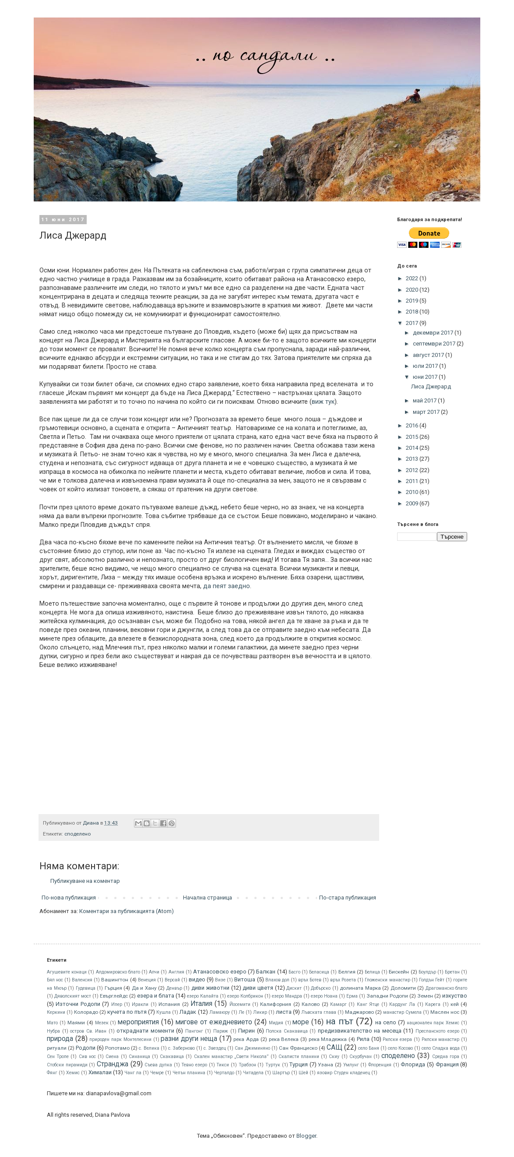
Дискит (294, 988)
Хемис (73, 1073)
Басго (294, 972)
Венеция (147, 980)
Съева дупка (158, 1065)
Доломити (403, 988)
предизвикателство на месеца (359, 1030)
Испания (169, 1004)
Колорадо (86, 1012)
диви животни (210, 987)
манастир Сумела (402, 1012)
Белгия (347, 972)
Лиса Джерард (431, 386)
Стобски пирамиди (67, 1065)
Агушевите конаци (67, 972)
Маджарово (359, 1012)
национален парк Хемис (433, 1023)
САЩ (334, 1047)
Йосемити (239, 1004)
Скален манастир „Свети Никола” (231, 1056)
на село (385, 1022)
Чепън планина (189, 1073)
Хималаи (100, 1072)
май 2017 (425, 400)
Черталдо (224, 1073)
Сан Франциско (298, 1048)
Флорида (413, 1064)
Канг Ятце (368, 1004)
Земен (425, 996)
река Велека (284, 1039)
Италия (201, 1004)
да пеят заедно (226, 585)
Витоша (244, 979)
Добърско (321, 988)
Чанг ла (132, 1073)
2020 (412, 289)
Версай (172, 980)
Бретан (452, 972)
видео (197, 979)
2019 (412, 300)
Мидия (276, 1023)
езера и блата (155, 995)
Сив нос (87, 1056)
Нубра (53, 1031)
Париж (220, 1031)
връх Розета (343, 980)
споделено (77, 834)
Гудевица (85, 988)
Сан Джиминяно (252, 1048)
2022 (412, 278)
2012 (412, 470)
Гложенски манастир (387, 980)
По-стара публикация (347, 897)
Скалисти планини (298, 1056)
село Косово (400, 1048)
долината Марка (360, 988)
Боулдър (427, 972)
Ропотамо (117, 1048)
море (300, 1022)
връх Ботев (309, 980)
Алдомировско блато (118, 972)
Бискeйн (399, 972)
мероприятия (138, 1022)
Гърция (113, 988)
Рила (363, 1039)
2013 (412, 458)
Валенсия (82, 980)
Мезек (102, 1023)
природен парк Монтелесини (120, 1039)
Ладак (188, 1012)
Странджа (112, 1064)
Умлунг (351, 1065)
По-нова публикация (69, 897)
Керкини (56, 1012)
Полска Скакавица (287, 1031)
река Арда (246, 1039)
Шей (303, 1073)
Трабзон (247, 1065)
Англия (176, 972)
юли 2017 (426, 366)
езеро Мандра (287, 996)
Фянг (52, 1073)
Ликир (260, 1012)
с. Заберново (181, 1048)
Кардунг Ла (402, 1004)
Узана (325, 1065)
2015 (412, 437)
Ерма (352, 996)
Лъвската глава (318, 1012)
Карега (432, 1004)
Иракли (140, 1004)
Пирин (246, 1030)
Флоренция (379, 1065)
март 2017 (427, 412)
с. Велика (149, 1048)
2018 (412, 311)
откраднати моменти (145, 1030)
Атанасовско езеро (219, 971)
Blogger (306, 1135)
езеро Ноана (324, 996)
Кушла (163, 1012)
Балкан (265, 971)
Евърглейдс (114, 996)
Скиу (334, 1056)
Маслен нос (444, 1012)
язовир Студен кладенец (343, 1073)
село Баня (368, 1048)
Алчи (154, 972)
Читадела (253, 1073)
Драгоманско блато (447, 988)
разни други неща (189, 1039)
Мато (52, 1023)
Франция (447, 1064)
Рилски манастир (441, 1039)
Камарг (338, 1004)
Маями (76, 1022)
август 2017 (429, 355)
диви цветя (258, 987)
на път (339, 1021)
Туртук (272, 1065)
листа (284, 1012)
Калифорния (275, 1004)
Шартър (281, 1073)
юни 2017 (426, 377)
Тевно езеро (194, 1065)
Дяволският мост (72, 996)
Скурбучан (360, 1056)
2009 (412, 503)
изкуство (454, 995)
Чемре (157, 1073)
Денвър (174, 988)
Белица (372, 972)
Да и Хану (144, 988)
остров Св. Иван (88, 1031)
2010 (412, 492)
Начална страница (207, 897)
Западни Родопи (387, 996)
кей (455, 1004)
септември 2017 (435, 343)
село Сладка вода (441, 1048)
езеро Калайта (202, 996)
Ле (241, 1012)
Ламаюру (219, 1012)
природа (60, 1039)
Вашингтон (114, 980)
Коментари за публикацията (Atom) (126, 911)
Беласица (319, 972)
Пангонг (194, 1031)
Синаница (139, 1056)
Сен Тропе (58, 1056)
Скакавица (172, 1056)
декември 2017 (433, 332)
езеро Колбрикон (245, 996)
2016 (412, 425)
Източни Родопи (78, 1004)
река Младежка (328, 1039)
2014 (412, 447)
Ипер (116, 1004)
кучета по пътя (127, 1012)
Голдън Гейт (431, 980)
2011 (412, 481)
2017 (412, 323)
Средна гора (445, 1056)
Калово (311, 1004)
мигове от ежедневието (214, 1022)
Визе (220, 980)
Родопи (85, 1047)
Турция (298, 1064)
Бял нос (55, 980)
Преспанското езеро (437, 1031)
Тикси (222, 1065)
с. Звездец (215, 1048)
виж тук (323, 401)
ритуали (57, 1048)
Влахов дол (277, 980)
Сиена (112, 1056)
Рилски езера (397, 1039)
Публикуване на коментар (85, 881)
